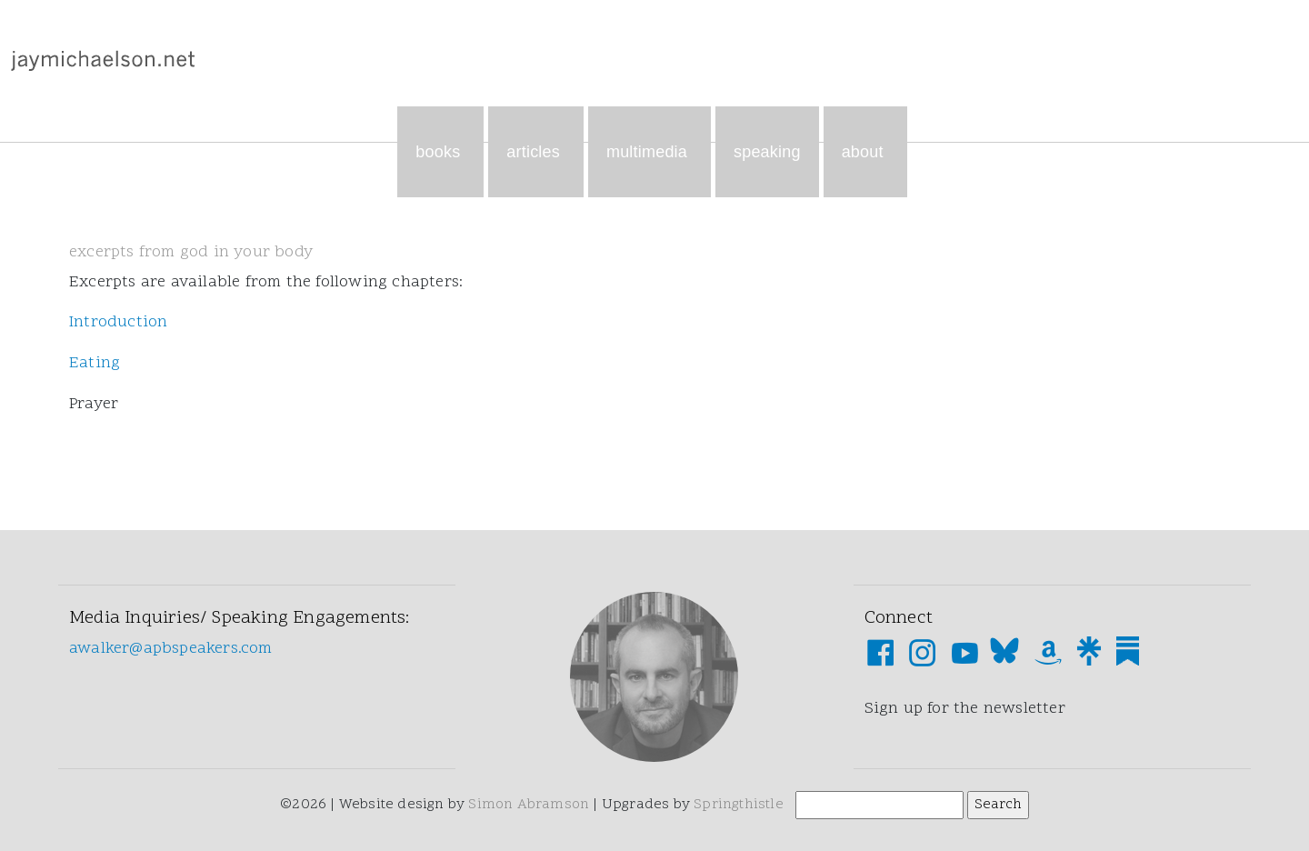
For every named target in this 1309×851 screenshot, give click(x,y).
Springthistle (739, 805)
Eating (94, 363)
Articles (535, 152)
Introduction (118, 322)
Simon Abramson (528, 805)
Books (440, 152)
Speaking (767, 152)
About (865, 152)
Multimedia (649, 152)
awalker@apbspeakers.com (171, 648)
